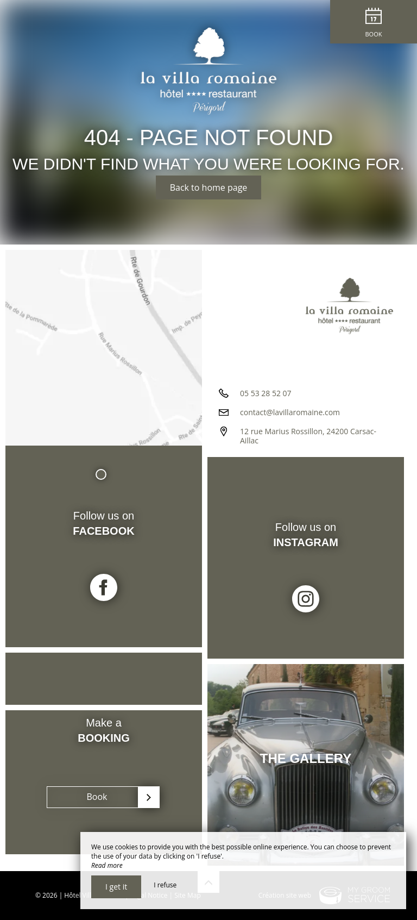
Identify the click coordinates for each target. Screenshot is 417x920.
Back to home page (209, 187)
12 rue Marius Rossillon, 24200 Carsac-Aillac (308, 436)
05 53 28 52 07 (266, 393)
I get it (116, 886)
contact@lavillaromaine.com (290, 412)
